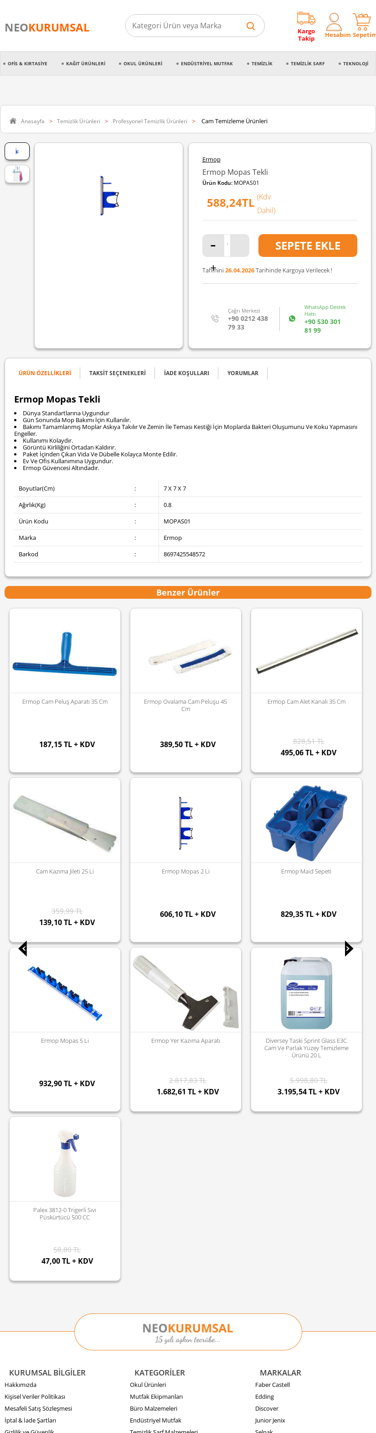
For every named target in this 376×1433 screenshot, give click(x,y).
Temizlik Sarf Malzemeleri (164, 927)
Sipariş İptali (21, 962)
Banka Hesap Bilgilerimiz (37, 1010)
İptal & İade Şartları (30, 915)
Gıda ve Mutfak (150, 962)
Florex (263, 986)
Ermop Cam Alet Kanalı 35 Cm (186, 701)
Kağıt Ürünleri (85, 63)
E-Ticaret (160, 1421)
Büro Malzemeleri (153, 903)
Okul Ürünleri (143, 63)
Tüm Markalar (274, 1010)
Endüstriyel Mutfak (207, 63)
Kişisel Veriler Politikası (35, 891)
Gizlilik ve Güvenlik (29, 927)
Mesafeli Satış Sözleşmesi (38, 903)
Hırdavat (142, 1010)
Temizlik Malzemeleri (158, 938)
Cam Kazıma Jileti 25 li (306, 701)
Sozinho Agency (127, 1402)
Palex (262, 938)
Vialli (261, 950)
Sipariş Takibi (22, 950)
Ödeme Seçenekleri (31, 986)
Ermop (211, 159)
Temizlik (262, 63)
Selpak (264, 927)
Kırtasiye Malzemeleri (158, 950)
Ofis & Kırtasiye (27, 63)
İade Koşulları (23, 974)
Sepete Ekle (307, 245)
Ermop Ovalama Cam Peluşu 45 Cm (65, 705)
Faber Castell (272, 879)
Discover (266, 903)
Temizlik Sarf (307, 63)
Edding (264, 891)
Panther (266, 998)
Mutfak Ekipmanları (156, 891)
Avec (261, 962)
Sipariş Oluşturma (29, 938)
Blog (10, 1021)
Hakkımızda (20, 879)
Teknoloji (355, 63)
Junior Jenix (270, 915)
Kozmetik (142, 998)
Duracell (266, 974)
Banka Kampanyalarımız (37, 998)
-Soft (140, 1421)
